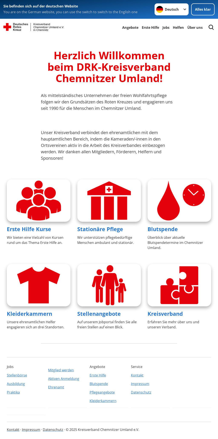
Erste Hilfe (150, 27)
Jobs (165, 27)
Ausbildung (16, 383)
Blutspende (163, 229)
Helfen (178, 27)
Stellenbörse (17, 375)
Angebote (130, 27)
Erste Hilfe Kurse (29, 229)
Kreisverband (165, 313)
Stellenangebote (99, 313)
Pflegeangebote (102, 392)
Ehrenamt (56, 387)
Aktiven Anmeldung (63, 378)
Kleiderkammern (29, 313)
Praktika (13, 392)
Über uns (195, 27)
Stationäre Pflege (100, 229)
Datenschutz (141, 392)
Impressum (140, 383)
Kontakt (137, 375)
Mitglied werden (61, 370)
